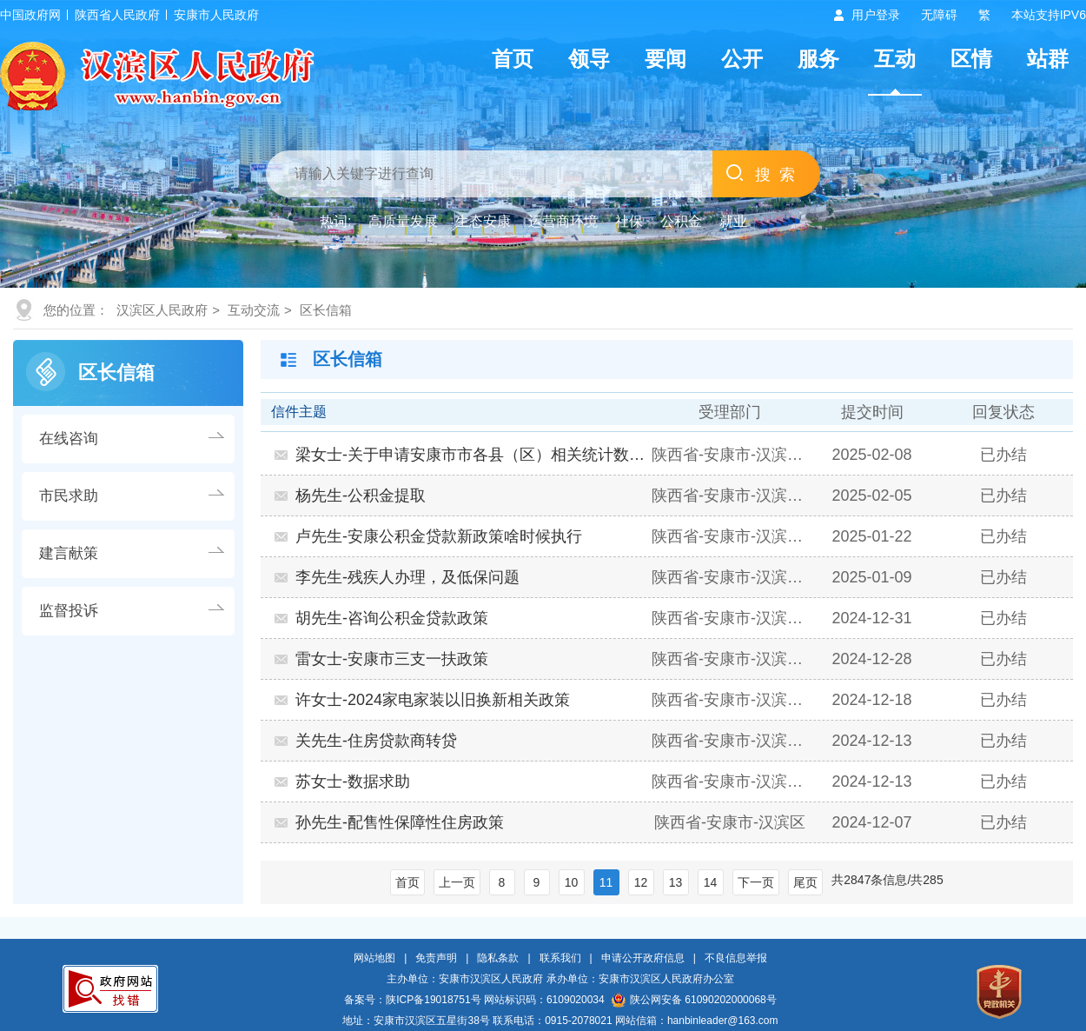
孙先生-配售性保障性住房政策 (399, 822)
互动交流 (254, 310)
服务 (818, 58)
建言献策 (68, 553)
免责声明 (436, 958)
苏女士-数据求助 (352, 781)
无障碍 (939, 15)
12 (641, 882)
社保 (629, 221)
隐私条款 (498, 958)
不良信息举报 (736, 958)
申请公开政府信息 (643, 958)
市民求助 (68, 496)
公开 (742, 58)
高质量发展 (403, 221)
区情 (971, 58)
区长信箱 (326, 310)
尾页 (805, 882)
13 (676, 882)
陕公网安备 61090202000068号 (694, 1000)
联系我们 (560, 958)
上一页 (457, 882)
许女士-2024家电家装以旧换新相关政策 (432, 699)
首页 (512, 58)
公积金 (681, 221)
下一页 (756, 882)
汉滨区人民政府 (162, 310)
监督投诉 (68, 610)
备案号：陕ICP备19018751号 (412, 1000)
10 (572, 882)
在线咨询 (68, 438)
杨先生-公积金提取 (360, 495)
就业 (733, 221)
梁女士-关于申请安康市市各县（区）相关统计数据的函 (471, 454)
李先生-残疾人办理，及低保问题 (407, 577)
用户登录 (875, 15)
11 (606, 882)
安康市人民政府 (216, 15)
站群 (1048, 58)
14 (711, 882)
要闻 (665, 58)
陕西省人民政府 (117, 15)
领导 (589, 58)
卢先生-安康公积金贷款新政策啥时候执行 (438, 536)
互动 (895, 58)
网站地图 (374, 958)
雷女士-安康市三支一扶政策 (391, 659)
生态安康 (483, 221)
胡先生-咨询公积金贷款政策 (391, 618)
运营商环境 (563, 221)
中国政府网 (30, 15)
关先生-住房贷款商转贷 (376, 740)
